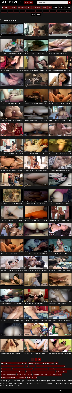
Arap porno (44, 374)
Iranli (6, 363)
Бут (26, 363)
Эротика (45, 7)
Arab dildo (16, 363)
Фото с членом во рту (59, 366)
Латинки (16, 11)
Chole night (35, 371)
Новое (30, 374)
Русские (55, 7)
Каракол (30, 363)
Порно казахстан (6, 369)
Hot (50, 369)
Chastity (3, 374)
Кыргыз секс (4, 391)
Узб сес (28, 371)
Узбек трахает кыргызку (41, 369)
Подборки (67, 11)
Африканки (53, 11)
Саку (26, 366)
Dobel (64, 371)
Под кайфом (22, 377)
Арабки (10, 11)
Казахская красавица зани (8, 366)
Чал (56, 363)
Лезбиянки (36, 374)
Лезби (10, 363)
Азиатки (22, 11)
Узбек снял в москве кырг (19, 369)
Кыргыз (11, 2)
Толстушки (60, 11)
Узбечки (67, 7)
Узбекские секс (11, 374)
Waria (53, 371)
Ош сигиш (21, 366)
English (3, 371)
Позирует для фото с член (43, 366)
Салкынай (32, 366)
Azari (28, 377)
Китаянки (46, 11)
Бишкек (62, 369)
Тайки (27, 11)
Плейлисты (28, 2)
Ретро (33, 14)
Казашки (61, 7)
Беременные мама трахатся (9, 377)
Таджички (4, 11)
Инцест (38, 14)
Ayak (22, 363)
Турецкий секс (57, 374)
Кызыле (42, 371)
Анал (50, 7)
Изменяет (68, 369)
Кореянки (39, 11)
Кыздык (48, 371)
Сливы (29, 7)
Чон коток (37, 363)
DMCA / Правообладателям (64, 391)
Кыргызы (55, 369)
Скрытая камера (37, 7)
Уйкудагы (34, 377)
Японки (33, 11)
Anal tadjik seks (21, 371)
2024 (50, 374)
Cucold (31, 369)
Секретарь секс (21, 374)
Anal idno (58, 371)
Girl (2, 363)
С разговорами (22, 7)
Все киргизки (5, 7)
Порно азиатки (11, 371)
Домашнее (14, 7)
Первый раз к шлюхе (48, 363)
